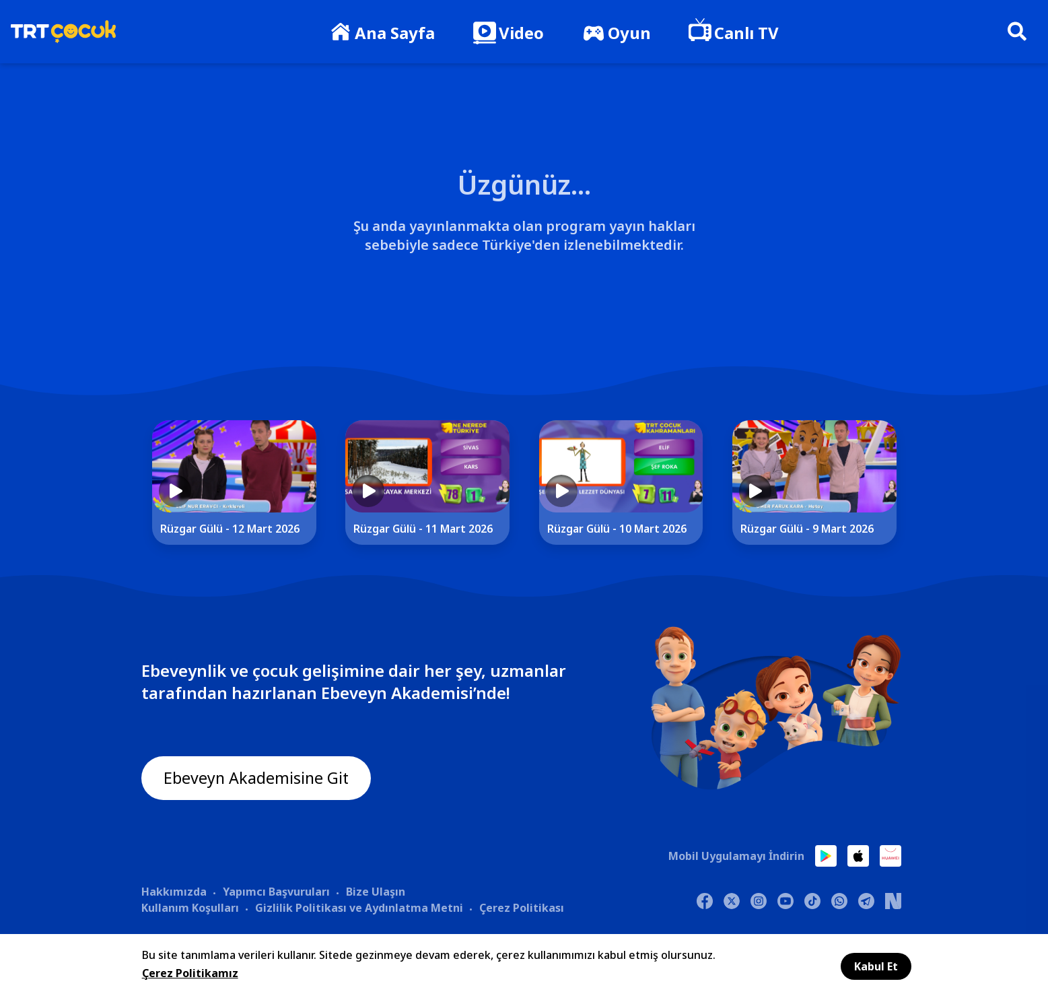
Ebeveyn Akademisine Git (257, 778)
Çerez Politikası (521, 907)
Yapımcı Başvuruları (276, 891)
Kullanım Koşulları (190, 907)
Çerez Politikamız (190, 973)
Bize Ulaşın (375, 891)
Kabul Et (876, 966)
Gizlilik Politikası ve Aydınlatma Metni (359, 907)
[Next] (940, 493)
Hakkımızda (174, 891)
